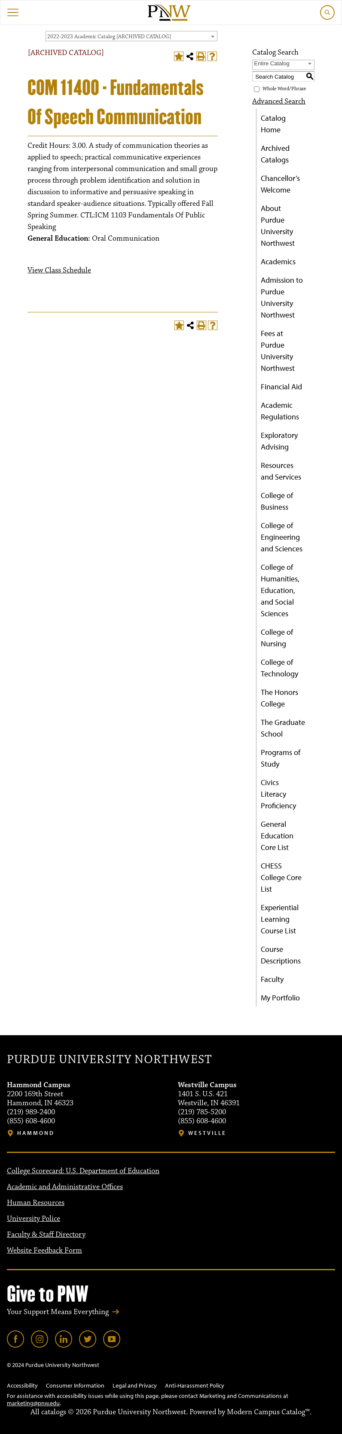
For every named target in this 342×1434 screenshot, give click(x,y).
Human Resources (35, 1203)
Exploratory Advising (279, 441)
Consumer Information (75, 1385)
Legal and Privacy (135, 1385)
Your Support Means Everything (58, 1312)
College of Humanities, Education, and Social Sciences (280, 590)
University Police (33, 1218)
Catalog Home (273, 124)
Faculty (272, 979)
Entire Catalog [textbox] (271, 63)
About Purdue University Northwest (278, 225)
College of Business (277, 501)
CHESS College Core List (281, 877)
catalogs (53, 1412)
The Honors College (279, 698)
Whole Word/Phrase (284, 89)
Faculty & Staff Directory (46, 1234)
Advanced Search (278, 101)
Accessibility (22, 1385)
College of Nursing (277, 637)
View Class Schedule (59, 270)
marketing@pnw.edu (33, 1403)
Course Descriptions (281, 955)
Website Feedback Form (44, 1250)
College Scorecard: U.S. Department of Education (83, 1171)
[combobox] (131, 36)
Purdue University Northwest (109, 1059)
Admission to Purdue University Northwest (282, 297)
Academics (278, 261)
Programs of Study (280, 758)
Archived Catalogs (275, 154)
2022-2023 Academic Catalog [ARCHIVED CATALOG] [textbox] (109, 36)
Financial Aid (281, 386)
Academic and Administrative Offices (65, 1187)
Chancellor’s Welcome (280, 184)
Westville (207, 1133)
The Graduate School (283, 728)
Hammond (36, 1133)
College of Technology (279, 668)
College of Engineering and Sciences (281, 536)
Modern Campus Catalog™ (268, 1412)
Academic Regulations (280, 411)
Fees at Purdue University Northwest (278, 350)
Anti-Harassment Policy (194, 1385)
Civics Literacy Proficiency (278, 793)
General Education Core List (277, 835)
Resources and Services (281, 471)
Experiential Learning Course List (280, 919)
